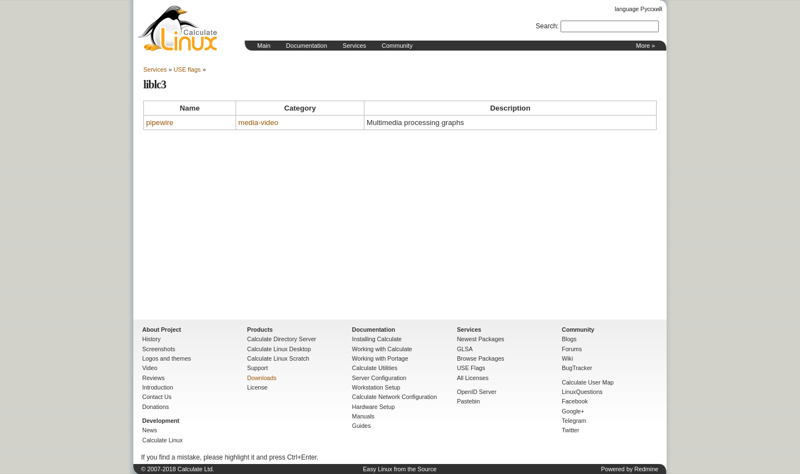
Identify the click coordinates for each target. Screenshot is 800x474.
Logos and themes (166, 358)
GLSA (464, 349)
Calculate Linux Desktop (279, 349)
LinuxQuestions (582, 391)
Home (177, 28)
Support (257, 368)
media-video (258, 122)
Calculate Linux (162, 440)
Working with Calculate (382, 349)
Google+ (573, 411)
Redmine (646, 469)
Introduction (157, 387)
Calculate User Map (588, 382)
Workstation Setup (376, 387)
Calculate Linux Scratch (278, 358)
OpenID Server (476, 391)
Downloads (262, 378)
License (257, 387)
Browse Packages (480, 358)
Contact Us (157, 396)
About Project (161, 329)
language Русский (638, 9)
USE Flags (471, 368)
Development (160, 420)
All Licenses (472, 378)
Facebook (575, 401)
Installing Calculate (377, 339)
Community (397, 45)
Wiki (567, 358)
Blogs (569, 339)
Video (149, 368)
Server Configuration (379, 378)
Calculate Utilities (375, 368)
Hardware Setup (373, 406)
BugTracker (577, 368)
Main (264, 45)
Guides (361, 425)
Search (546, 26)
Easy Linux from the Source (400, 469)
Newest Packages (480, 339)
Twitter (570, 430)
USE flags (187, 69)
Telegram (574, 420)
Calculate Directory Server (281, 339)
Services (354, 45)
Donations (155, 406)
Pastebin (468, 401)
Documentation (306, 45)
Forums (572, 349)
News (149, 430)
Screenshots (158, 349)
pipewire (159, 122)
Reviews (153, 378)
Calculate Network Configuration (394, 396)
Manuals (363, 416)
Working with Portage (380, 358)
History (151, 339)
